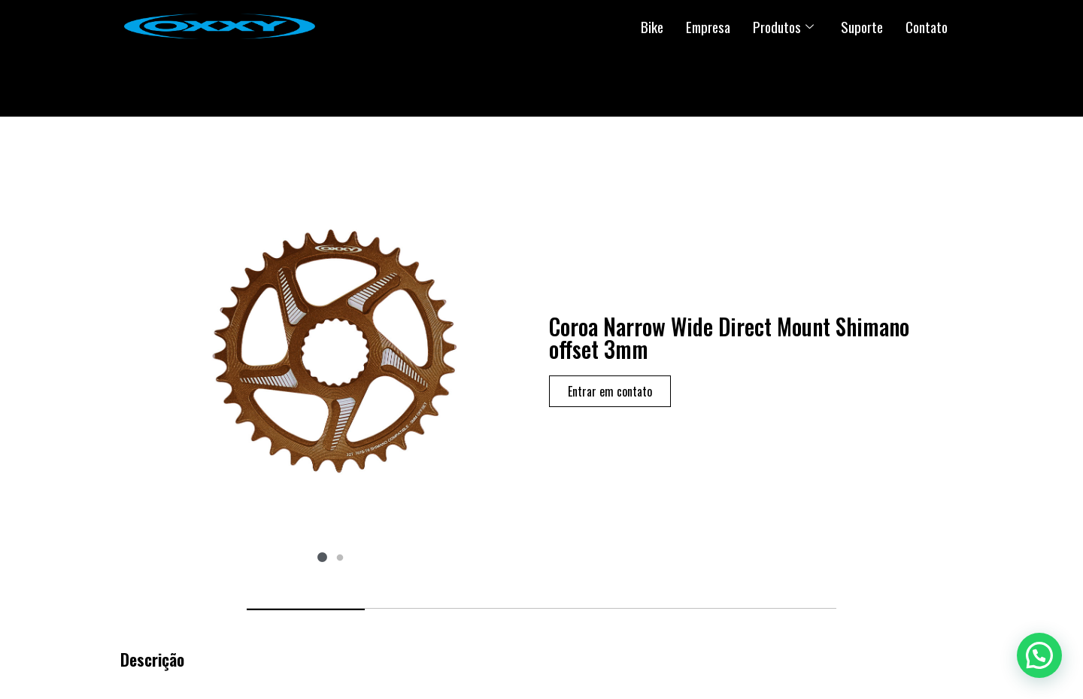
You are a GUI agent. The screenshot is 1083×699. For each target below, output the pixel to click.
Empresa (708, 26)
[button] (1039, 655)
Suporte (862, 26)
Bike (652, 26)
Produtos (783, 26)
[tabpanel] (330, 350)
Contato (927, 26)
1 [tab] (321, 558)
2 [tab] (339, 558)
